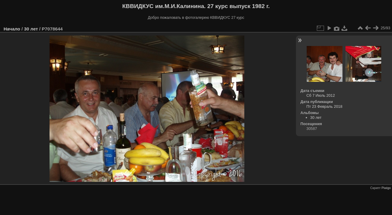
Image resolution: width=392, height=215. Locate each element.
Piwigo (386, 188)
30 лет (31, 28)
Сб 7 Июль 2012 (320, 95)
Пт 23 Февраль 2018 (324, 106)
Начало (12, 28)
